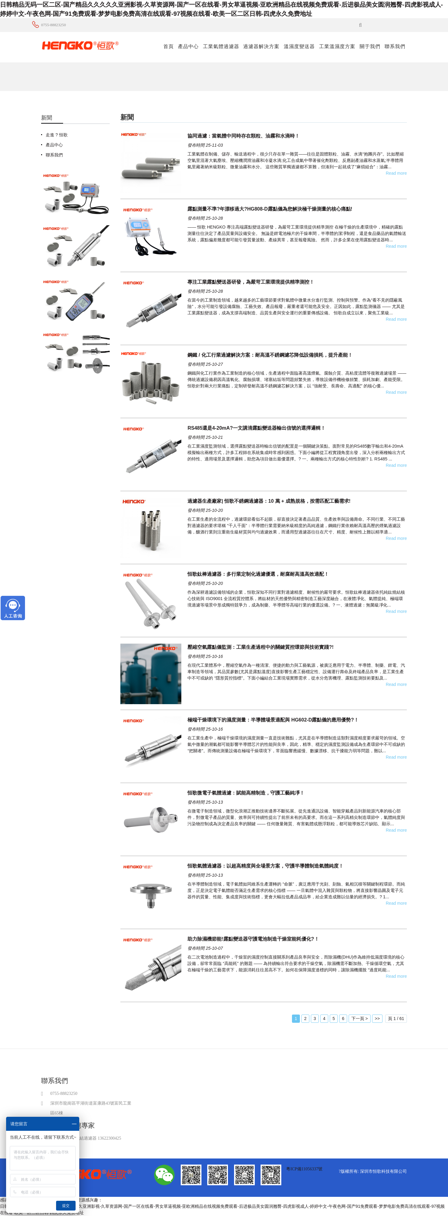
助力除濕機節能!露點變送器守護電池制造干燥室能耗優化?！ (253, 939)
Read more (396, 173)
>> (377, 1018)
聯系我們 (395, 46)
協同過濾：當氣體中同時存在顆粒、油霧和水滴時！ (243, 135)
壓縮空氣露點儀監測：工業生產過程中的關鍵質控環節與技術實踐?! (260, 647)
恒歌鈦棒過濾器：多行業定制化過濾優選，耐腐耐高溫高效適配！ (258, 574)
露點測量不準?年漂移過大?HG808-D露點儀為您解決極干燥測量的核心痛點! (269, 208)
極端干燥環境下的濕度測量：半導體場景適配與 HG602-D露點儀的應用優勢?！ (273, 719)
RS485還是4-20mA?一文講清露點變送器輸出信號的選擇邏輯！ (256, 428)
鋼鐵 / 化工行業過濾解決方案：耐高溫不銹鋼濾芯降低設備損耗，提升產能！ (269, 355)
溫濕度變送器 (299, 46)
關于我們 (370, 46)
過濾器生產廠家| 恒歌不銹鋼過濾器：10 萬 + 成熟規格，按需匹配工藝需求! (268, 501)
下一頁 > (359, 1018)
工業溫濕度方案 (337, 46)
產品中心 (188, 46)
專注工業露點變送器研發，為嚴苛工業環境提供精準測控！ (250, 282)
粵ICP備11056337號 (304, 1169)
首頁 (168, 46)
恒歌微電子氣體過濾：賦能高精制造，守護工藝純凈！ (245, 792)
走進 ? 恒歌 (57, 134)
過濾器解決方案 (261, 46)
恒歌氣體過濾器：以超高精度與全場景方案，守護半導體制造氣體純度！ (265, 865)
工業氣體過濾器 (221, 46)
